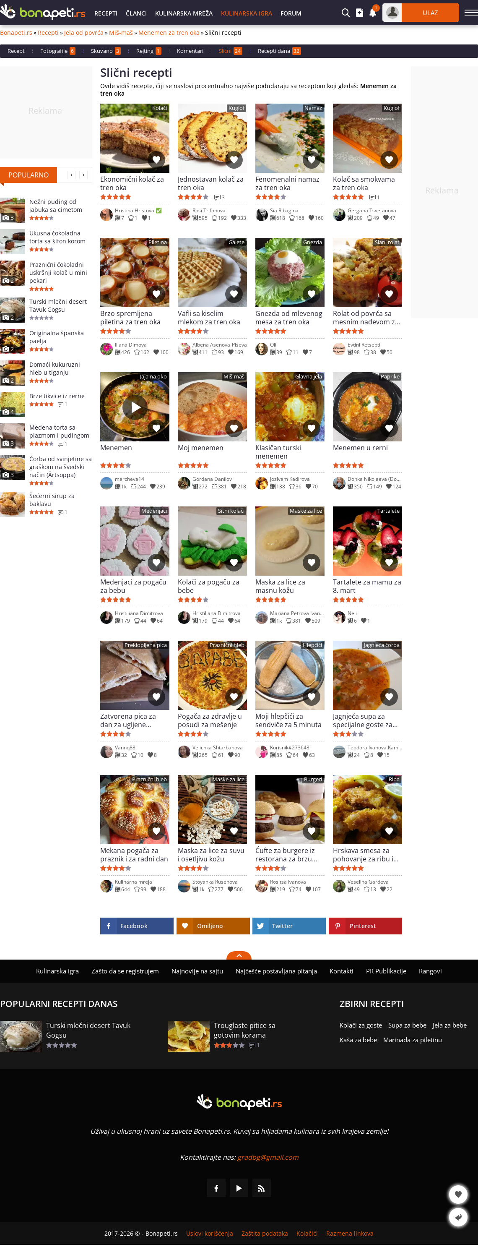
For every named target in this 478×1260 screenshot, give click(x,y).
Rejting (148, 51)
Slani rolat (387, 242)
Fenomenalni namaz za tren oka (287, 183)
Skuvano (106, 51)
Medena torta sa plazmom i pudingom (59, 431)
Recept (16, 51)
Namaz (313, 108)
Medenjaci (154, 510)
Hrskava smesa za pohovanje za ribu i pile (363, 854)
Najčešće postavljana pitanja (276, 971)
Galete (236, 242)
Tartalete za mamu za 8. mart (367, 586)
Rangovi (430, 971)
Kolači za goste (361, 1025)
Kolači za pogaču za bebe (208, 586)
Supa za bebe (407, 1025)
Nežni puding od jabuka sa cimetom (55, 206)
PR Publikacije (386, 971)
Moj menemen (200, 447)
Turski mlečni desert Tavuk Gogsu (58, 305)
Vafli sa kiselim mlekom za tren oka (209, 317)
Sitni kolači (231, 510)
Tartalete (388, 510)
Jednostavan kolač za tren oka (211, 183)
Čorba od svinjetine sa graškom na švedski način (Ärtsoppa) (60, 467)
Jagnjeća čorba (382, 645)
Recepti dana (279, 51)
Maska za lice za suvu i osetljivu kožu (211, 854)
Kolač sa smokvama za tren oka (364, 183)
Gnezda (312, 242)
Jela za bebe (450, 1025)
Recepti (105, 13)
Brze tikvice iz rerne (57, 396)
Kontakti (341, 971)
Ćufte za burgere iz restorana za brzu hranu (285, 854)
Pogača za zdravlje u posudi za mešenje (210, 720)
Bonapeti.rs (16, 32)
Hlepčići (312, 645)
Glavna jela (308, 376)
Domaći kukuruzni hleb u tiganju (54, 368)
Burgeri (313, 779)
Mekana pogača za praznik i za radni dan (134, 854)
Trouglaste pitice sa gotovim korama (244, 1030)
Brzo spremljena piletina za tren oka (130, 317)
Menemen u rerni (360, 447)
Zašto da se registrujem (125, 971)
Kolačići (307, 1234)
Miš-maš (121, 32)
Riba (394, 779)
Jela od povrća (84, 32)
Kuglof (236, 108)
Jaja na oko (153, 376)
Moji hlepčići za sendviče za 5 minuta (288, 720)
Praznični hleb (227, 645)
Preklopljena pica (146, 645)
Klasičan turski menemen (278, 451)
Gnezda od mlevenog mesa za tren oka (288, 317)
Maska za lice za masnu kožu (280, 586)
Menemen (116, 447)
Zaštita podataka (265, 1234)
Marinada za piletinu (412, 1040)
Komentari (190, 51)
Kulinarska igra (246, 13)
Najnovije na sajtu (197, 971)
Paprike (390, 376)
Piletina (157, 242)
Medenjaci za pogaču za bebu (133, 586)
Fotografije (57, 51)
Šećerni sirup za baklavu (52, 500)
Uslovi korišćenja (209, 1234)
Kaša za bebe (358, 1040)
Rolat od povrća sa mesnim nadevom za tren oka (366, 317)
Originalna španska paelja (56, 337)
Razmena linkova (350, 1234)
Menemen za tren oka (169, 32)
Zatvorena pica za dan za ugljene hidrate (128, 720)
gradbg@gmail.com (268, 1157)
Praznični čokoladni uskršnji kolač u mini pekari (58, 272)
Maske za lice (306, 510)
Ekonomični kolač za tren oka (132, 183)
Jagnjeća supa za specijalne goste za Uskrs (362, 720)
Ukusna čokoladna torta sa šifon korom (57, 237)
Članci (136, 13)
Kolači (159, 108)
